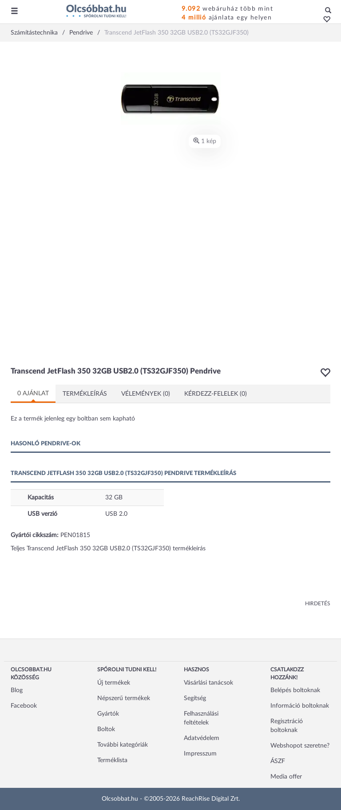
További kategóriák (122, 745)
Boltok (106, 729)
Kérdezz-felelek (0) (215, 394)
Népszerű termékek (123, 698)
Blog (17, 690)
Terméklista (112, 760)
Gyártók (108, 714)
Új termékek (113, 683)
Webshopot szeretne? (299, 746)
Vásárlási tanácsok (208, 683)
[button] (324, 20)
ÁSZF (277, 761)
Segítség (195, 698)
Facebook (24, 706)
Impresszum (200, 754)
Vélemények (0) (145, 394)
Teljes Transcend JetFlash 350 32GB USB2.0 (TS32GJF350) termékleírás (108, 548)
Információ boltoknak (299, 706)
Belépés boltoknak (295, 690)
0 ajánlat (33, 393)
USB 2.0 (116, 514)
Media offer (286, 777)
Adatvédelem (201, 738)
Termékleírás (85, 394)
